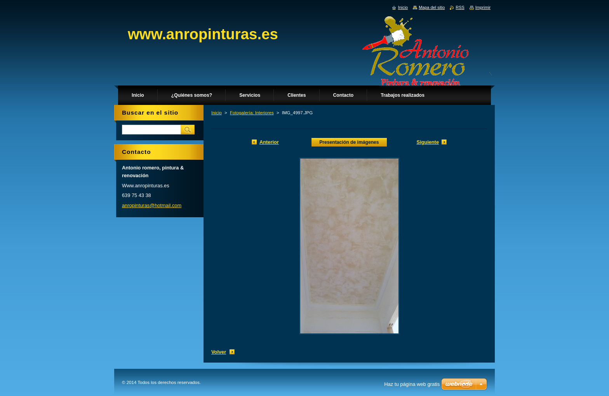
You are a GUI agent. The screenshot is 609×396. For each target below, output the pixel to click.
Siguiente (427, 142)
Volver (218, 352)
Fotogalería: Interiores (252, 112)
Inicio (216, 112)
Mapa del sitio (432, 7)
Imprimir (483, 7)
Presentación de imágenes (349, 142)
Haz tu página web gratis (412, 384)
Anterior (269, 142)
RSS (460, 7)
